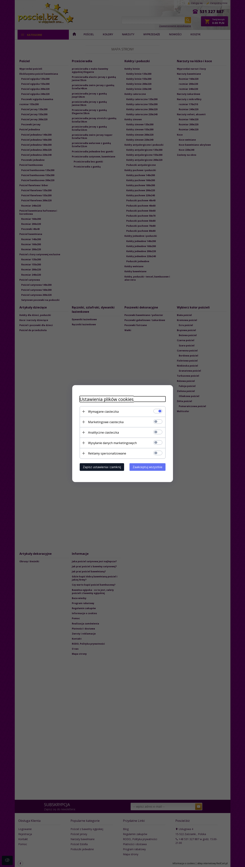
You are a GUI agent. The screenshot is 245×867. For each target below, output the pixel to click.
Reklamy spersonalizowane (107, 453)
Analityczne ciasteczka (103, 432)
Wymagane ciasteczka (103, 411)
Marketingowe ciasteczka (106, 422)
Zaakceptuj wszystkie (147, 467)
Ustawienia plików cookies (107, 399)
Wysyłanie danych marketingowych (112, 443)
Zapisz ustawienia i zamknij (102, 467)
